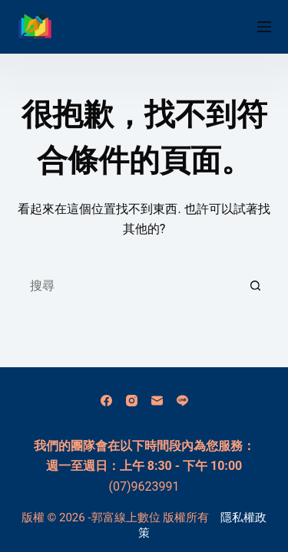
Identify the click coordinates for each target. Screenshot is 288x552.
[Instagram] (131, 400)
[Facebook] (106, 400)
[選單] (264, 27)
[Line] (182, 400)
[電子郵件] (157, 400)
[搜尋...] (129, 286)
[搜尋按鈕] (255, 286)
